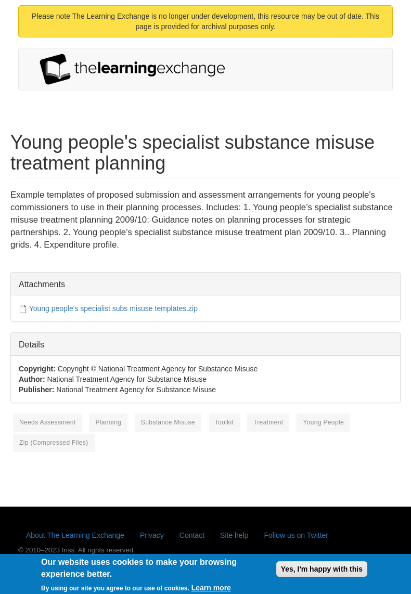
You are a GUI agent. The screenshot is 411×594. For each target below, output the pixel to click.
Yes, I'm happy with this (322, 571)
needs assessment (47, 422)
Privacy (152, 535)
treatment (268, 422)
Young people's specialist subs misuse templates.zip (113, 308)
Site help (234, 535)
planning (108, 422)
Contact (191, 535)
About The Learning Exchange (75, 535)
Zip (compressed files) (53, 442)
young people (323, 422)
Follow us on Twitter (296, 535)
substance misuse (168, 422)
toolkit (224, 422)
